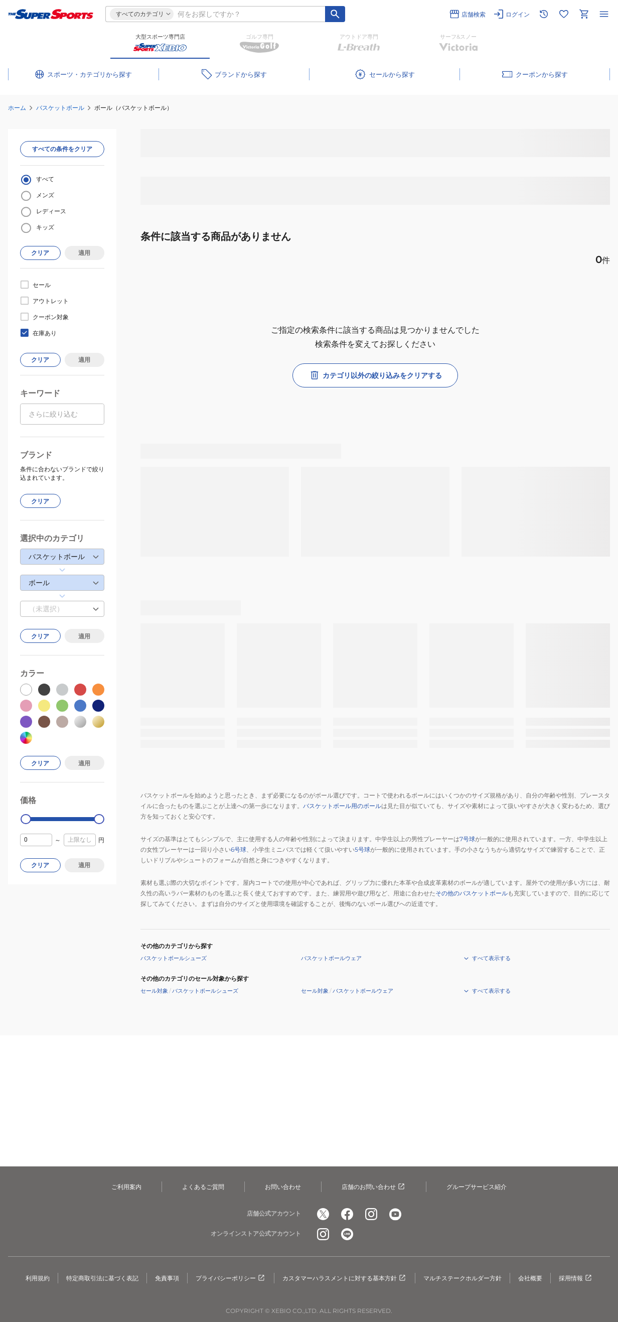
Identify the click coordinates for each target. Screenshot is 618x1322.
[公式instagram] (371, 1214)
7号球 (467, 839)
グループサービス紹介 (476, 1187)
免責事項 (167, 1278)
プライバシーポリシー (231, 1278)
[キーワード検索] (335, 14)
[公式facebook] (347, 1214)
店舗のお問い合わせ (374, 1187)
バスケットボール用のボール (342, 806)
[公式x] (323, 1214)
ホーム (17, 107)
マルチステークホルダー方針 (462, 1278)
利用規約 (38, 1278)
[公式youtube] (395, 1214)
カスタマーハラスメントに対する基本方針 (344, 1278)
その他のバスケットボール (471, 893)
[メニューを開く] (603, 14)
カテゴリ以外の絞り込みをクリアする (375, 375)
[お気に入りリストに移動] (564, 14)
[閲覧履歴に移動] (544, 14)
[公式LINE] (347, 1234)
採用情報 (576, 1278)
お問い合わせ (283, 1187)
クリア (40, 252)
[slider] (26, 819)
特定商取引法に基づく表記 (102, 1278)
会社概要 (530, 1278)
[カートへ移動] (584, 14)
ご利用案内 (126, 1187)
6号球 (238, 849)
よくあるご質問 (203, 1187)
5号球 (362, 849)
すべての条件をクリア (62, 149)
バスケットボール (60, 107)
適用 (84, 252)
